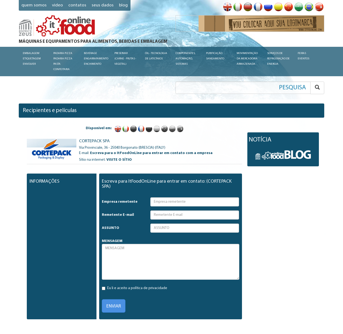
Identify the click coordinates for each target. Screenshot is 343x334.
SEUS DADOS (103, 5)
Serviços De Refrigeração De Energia (278, 59)
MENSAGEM (112, 241)
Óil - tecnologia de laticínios (156, 56)
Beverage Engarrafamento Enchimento (96, 59)
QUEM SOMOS (34, 5)
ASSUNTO (110, 228)
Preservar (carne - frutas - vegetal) (125, 59)
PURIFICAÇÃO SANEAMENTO (215, 56)
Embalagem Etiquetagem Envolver (32, 59)
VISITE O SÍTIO (119, 160)
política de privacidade (149, 288)
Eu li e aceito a (134, 288)
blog (123, 5)
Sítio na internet (92, 160)
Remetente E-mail (118, 215)
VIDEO (57, 5)
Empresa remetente (119, 202)
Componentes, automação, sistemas (185, 59)
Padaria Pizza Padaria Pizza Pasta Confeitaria (62, 61)
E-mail (83, 153)
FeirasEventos (303, 56)
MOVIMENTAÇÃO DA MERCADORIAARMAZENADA (247, 59)
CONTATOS (77, 5)
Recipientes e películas (50, 110)
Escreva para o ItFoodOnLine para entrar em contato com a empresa (151, 153)
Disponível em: (99, 128)
